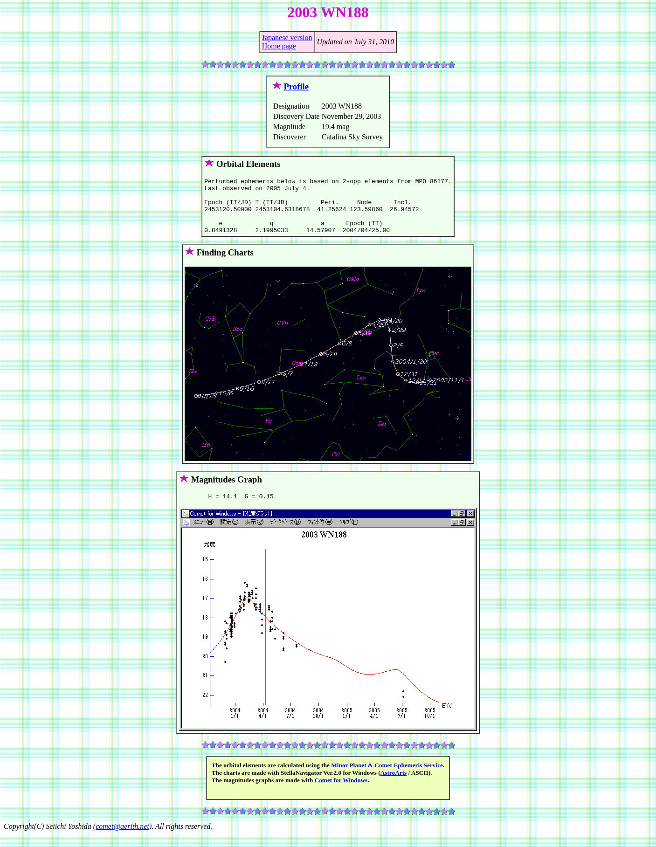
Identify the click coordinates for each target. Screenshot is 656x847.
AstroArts (393, 785)
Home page (279, 46)
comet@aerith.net (122, 839)
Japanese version (287, 37)
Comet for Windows (341, 792)
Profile (296, 86)
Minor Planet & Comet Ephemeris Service (387, 777)
